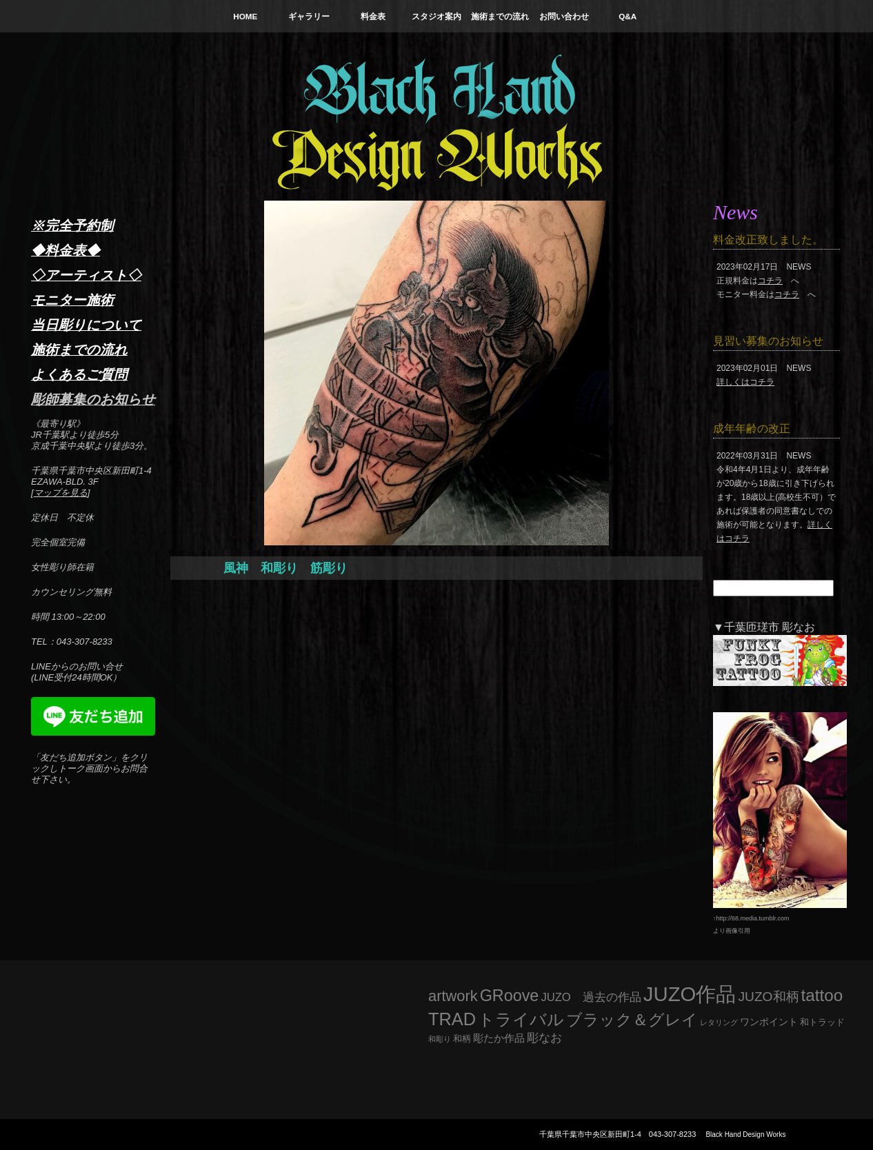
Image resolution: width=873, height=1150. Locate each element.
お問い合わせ (564, 16)
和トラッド (822, 1022)
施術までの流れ (500, 16)
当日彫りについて (86, 324)
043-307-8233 (672, 1134)
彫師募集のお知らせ (93, 399)
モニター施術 (72, 299)
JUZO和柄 (769, 996)
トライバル (521, 1019)
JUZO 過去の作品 (591, 997)
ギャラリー (309, 16)
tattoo (822, 995)
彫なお (544, 1038)
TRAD (452, 1019)
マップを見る (61, 492)
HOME (245, 16)
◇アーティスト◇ (86, 275)
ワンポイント (769, 1021)
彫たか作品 (499, 1038)
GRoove (509, 996)
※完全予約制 (72, 225)
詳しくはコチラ (745, 382)
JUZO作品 (689, 993)
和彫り (439, 1039)
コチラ (770, 280)
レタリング (719, 1022)
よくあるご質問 (79, 374)
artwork (453, 996)
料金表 (373, 16)
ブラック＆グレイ (632, 1020)
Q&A (627, 16)
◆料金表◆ (65, 250)
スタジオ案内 (436, 16)
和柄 (462, 1038)
